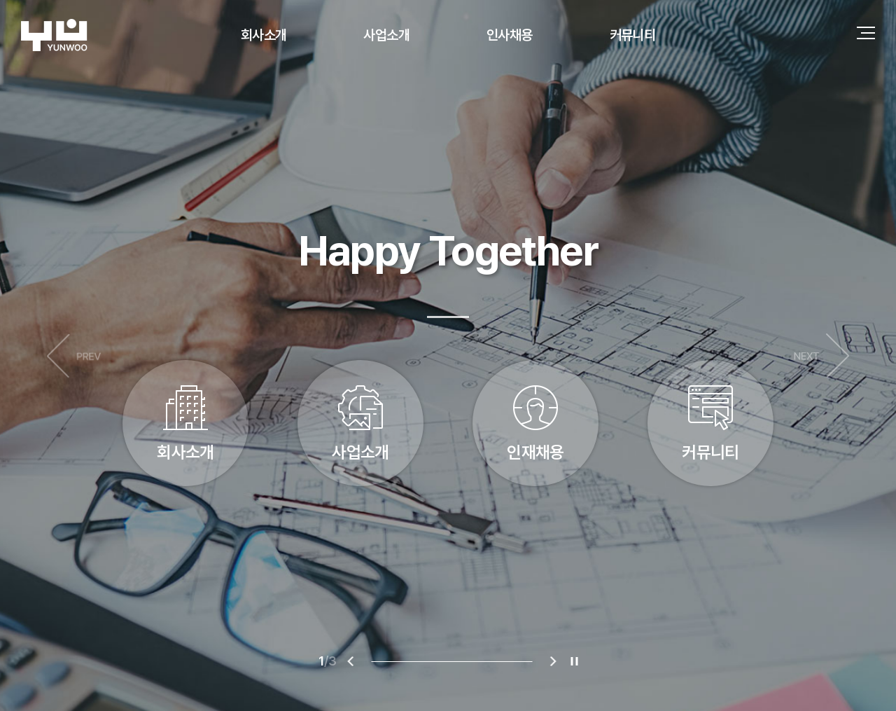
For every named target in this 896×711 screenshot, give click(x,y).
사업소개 (386, 35)
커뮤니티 (633, 35)
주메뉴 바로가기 (0, 0)
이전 (74, 355)
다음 (821, 355)
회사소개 (264, 35)
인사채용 (509, 35)
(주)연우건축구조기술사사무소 (54, 35)
